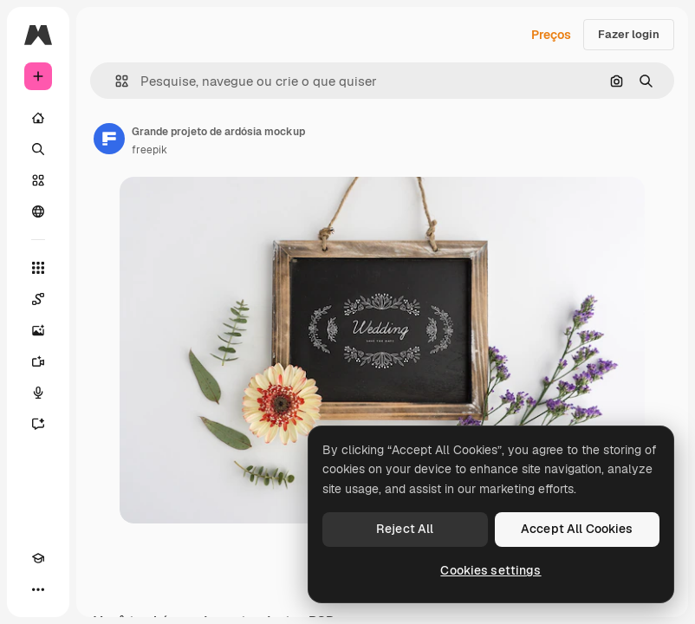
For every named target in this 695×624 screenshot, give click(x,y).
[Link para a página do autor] (109, 138)
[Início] (38, 118)
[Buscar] (38, 149)
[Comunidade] (38, 211)
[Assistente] (38, 424)
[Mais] (38, 589)
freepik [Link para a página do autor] (149, 150)
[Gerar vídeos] (38, 361)
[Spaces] (38, 299)
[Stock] (38, 180)
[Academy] (38, 558)
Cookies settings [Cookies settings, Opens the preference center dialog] (490, 570)
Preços (551, 34)
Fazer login (628, 34)
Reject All (404, 528)
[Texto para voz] (38, 392)
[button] (115, 81)
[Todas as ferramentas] (38, 268)
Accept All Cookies (577, 528)
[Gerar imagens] (38, 330)
